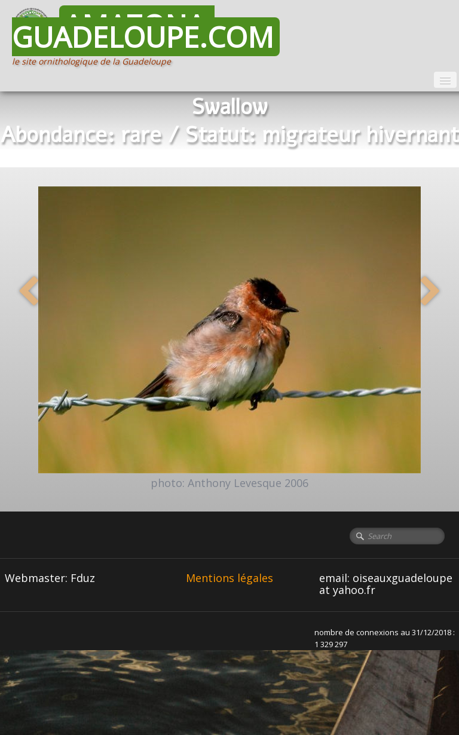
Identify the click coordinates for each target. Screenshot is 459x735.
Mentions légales (229, 578)
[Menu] (445, 80)
